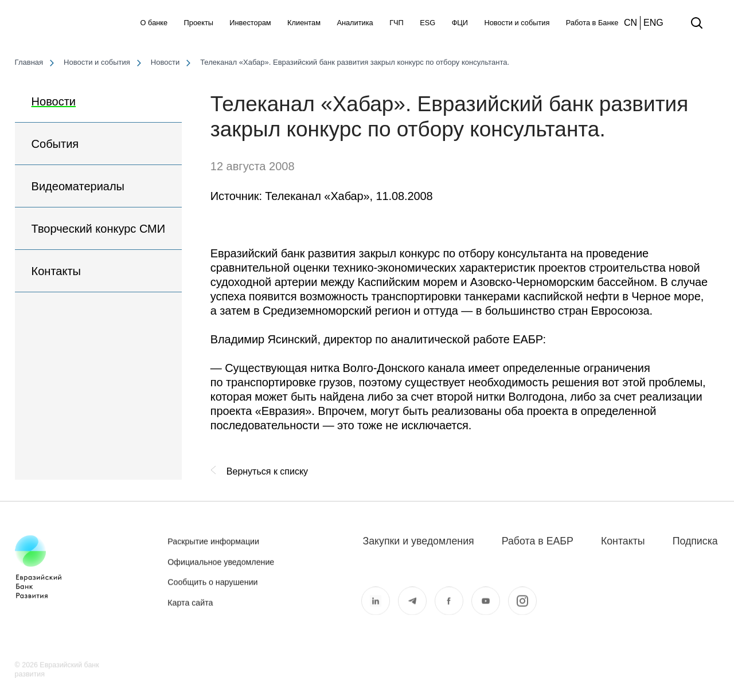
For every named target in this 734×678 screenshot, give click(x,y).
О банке (154, 22)
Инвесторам (250, 22)
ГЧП (396, 22)
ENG (653, 23)
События (55, 144)
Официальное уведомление (220, 569)
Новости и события (516, 22)
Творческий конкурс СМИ (99, 228)
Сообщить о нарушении (212, 590)
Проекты (198, 22)
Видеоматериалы (78, 186)
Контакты (56, 271)
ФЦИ (460, 22)
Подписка (695, 541)
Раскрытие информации (213, 549)
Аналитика (355, 22)
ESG (427, 22)
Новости (54, 101)
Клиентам (304, 22)
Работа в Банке (592, 22)
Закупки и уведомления (418, 541)
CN (630, 23)
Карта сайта (190, 610)
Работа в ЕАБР (537, 541)
